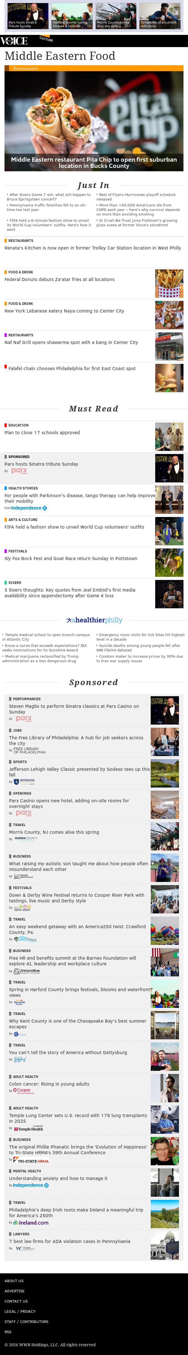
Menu (178, 41)
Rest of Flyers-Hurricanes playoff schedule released (136, 197)
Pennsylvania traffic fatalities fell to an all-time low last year (47, 207)
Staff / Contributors (26, 1321)
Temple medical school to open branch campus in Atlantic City (46, 637)
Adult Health (25, 1076)
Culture (46, 39)
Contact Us (16, 1301)
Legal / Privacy (20, 1311)
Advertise (15, 1290)
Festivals (17, 551)
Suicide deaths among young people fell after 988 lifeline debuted (138, 648)
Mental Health (27, 1171)
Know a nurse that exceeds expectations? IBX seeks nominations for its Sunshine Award (44, 648)
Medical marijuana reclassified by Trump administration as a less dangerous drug (40, 658)
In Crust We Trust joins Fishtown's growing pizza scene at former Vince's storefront (136, 222)
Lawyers (21, 1233)
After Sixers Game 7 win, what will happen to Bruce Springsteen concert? (49, 197)
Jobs (17, 730)
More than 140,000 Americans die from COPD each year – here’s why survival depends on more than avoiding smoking (138, 209)
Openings (22, 793)
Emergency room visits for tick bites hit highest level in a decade (140, 637)
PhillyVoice (13, 41)
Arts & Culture (22, 519)
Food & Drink (20, 272)
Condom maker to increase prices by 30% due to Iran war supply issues (139, 658)
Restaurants (25, 68)
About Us (14, 1280)
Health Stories (23, 488)
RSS (8, 1331)
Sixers (14, 582)
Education (18, 425)
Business (22, 856)
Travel (19, 824)
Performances (27, 698)
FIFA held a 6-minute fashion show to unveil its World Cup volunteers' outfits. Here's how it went (49, 225)
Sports (20, 761)
